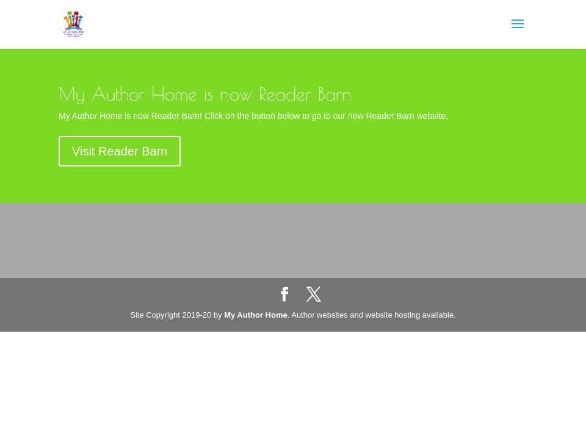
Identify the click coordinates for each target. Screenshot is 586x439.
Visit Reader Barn (119, 151)
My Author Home (256, 314)
